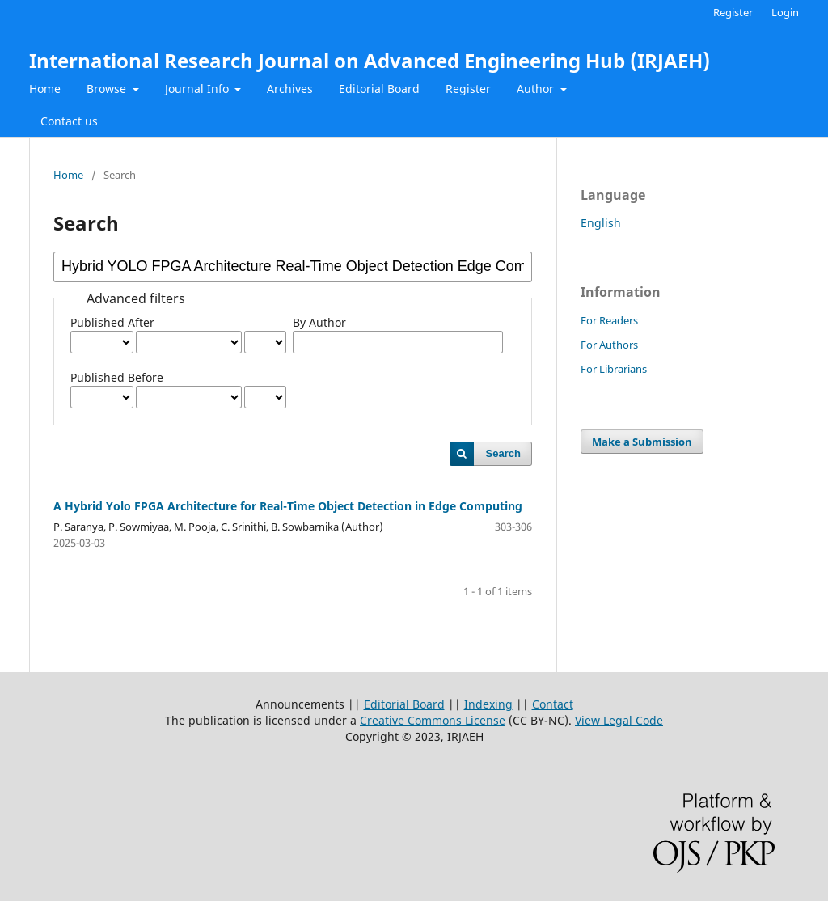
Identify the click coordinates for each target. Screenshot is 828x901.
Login (785, 12)
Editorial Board (379, 88)
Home (45, 88)
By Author (319, 322)
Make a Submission (642, 441)
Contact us (69, 121)
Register (468, 88)
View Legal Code (619, 720)
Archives (290, 88)
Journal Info (198, 88)
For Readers (609, 320)
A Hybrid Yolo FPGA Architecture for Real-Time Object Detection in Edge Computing (287, 506)
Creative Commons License (432, 720)
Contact (552, 704)
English (601, 223)
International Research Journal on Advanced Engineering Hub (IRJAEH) (369, 60)
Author (537, 88)
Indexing (488, 704)
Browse (108, 88)
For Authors (609, 344)
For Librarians (614, 369)
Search (503, 453)
